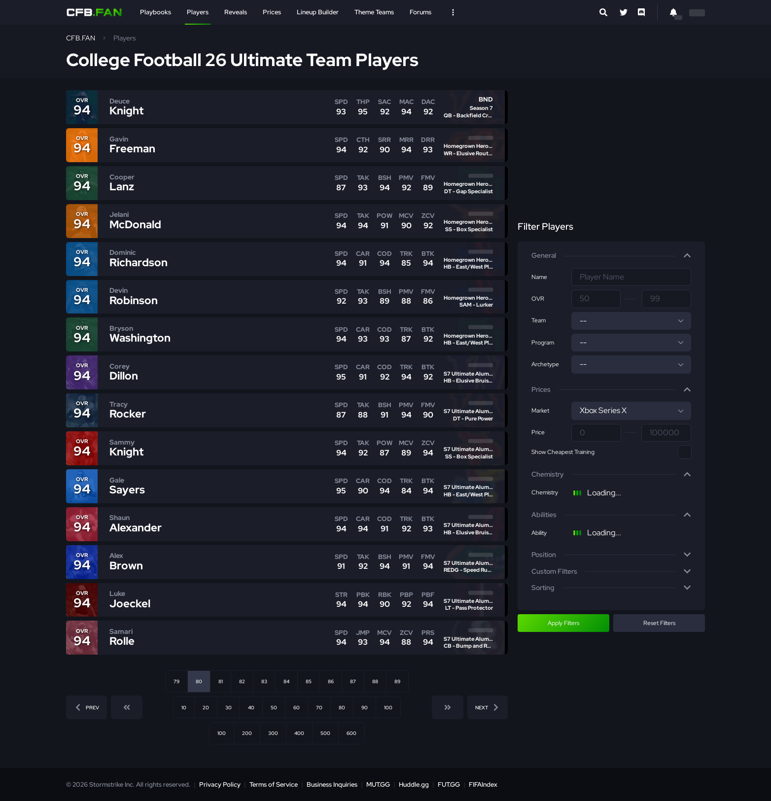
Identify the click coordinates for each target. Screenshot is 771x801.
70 (319, 707)
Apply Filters (563, 623)
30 (228, 707)
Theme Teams (374, 12)
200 (247, 733)
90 (364, 707)
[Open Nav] (453, 12)
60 (296, 707)
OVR (537, 299)
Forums (420, 12)
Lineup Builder (318, 12)
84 (286, 681)
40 (251, 707)
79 (176, 681)
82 (242, 681)
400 (299, 733)
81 (220, 681)
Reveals (235, 12)
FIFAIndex (483, 784)
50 (274, 707)
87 (353, 681)
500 (325, 733)
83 (264, 681)
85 (309, 681)
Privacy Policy (220, 784)
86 (331, 681)
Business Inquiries (332, 784)
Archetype (545, 364)
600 (351, 733)
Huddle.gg (414, 784)
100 (388, 707)
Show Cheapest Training (563, 452)
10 (183, 707)
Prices (272, 12)
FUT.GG (449, 784)
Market (540, 411)
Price (538, 432)
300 (273, 733)
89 (397, 681)
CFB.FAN (80, 38)
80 (342, 707)
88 (375, 681)
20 (206, 707)
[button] (611, 255)
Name (539, 277)
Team (538, 320)
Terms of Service (273, 784)
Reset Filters (659, 623)
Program (542, 343)
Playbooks (155, 12)
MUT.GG (378, 784)
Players (198, 12)
